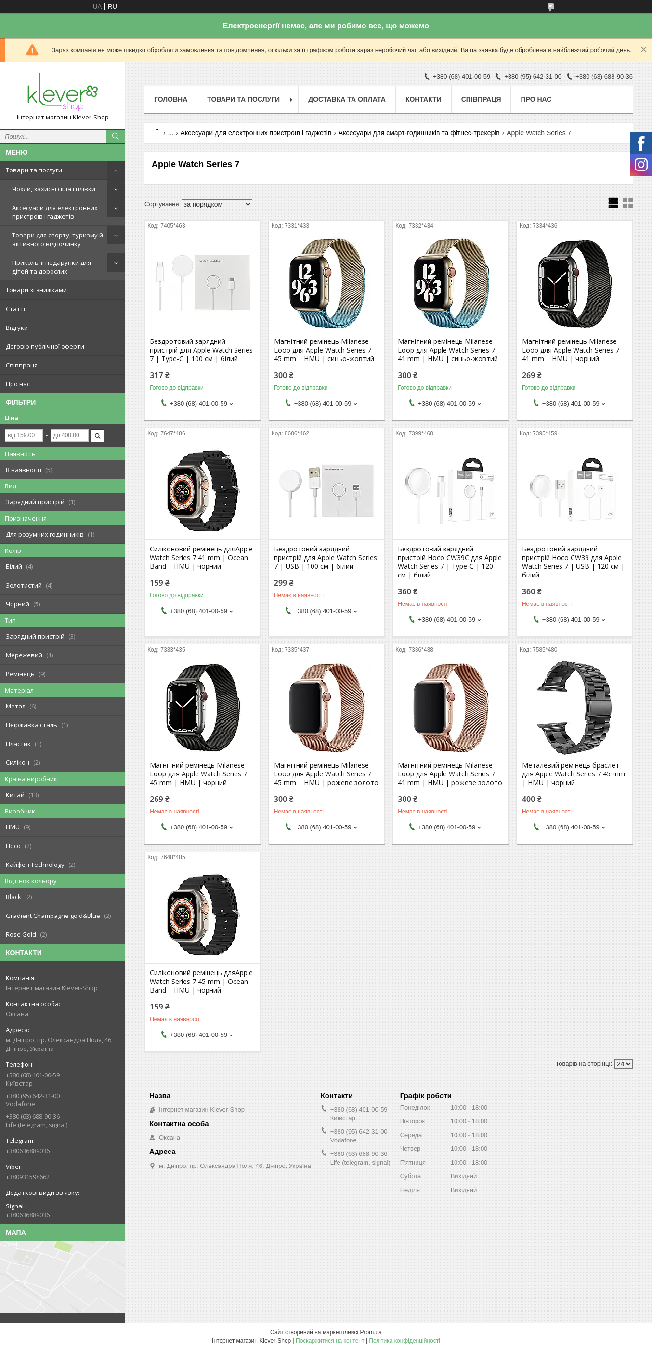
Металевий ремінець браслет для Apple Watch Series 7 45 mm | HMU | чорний (573, 774)
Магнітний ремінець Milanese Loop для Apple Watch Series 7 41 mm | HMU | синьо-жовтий (448, 350)
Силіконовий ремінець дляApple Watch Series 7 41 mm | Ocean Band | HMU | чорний (201, 558)
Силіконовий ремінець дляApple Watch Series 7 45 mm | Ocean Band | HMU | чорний (201, 982)
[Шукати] (115, 136)
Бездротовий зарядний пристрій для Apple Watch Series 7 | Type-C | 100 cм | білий (201, 350)
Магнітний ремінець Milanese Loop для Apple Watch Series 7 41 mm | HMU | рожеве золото (450, 774)
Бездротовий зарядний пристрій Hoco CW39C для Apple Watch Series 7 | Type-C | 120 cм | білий (450, 562)
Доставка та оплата (347, 99)
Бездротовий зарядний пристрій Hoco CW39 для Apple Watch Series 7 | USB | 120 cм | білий (573, 562)
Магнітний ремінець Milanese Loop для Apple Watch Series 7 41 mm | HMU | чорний (570, 350)
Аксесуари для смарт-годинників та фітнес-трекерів (419, 133)
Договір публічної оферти (45, 346)
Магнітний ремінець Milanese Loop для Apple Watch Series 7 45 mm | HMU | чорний (198, 774)
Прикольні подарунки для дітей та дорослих (51, 266)
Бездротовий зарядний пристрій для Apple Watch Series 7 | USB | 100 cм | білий (325, 558)
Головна (170, 99)
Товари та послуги (34, 170)
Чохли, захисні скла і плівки (53, 188)
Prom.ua (371, 1332)
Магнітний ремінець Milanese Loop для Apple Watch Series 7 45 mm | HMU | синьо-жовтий (324, 350)
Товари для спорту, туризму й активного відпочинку (57, 239)
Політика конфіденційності (404, 1340)
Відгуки (17, 327)
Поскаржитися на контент (330, 1340)
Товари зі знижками (36, 290)
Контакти (423, 99)
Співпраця (22, 365)
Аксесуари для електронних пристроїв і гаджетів (55, 212)
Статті (15, 308)
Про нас (18, 384)
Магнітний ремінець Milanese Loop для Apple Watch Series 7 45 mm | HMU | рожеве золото (326, 774)
